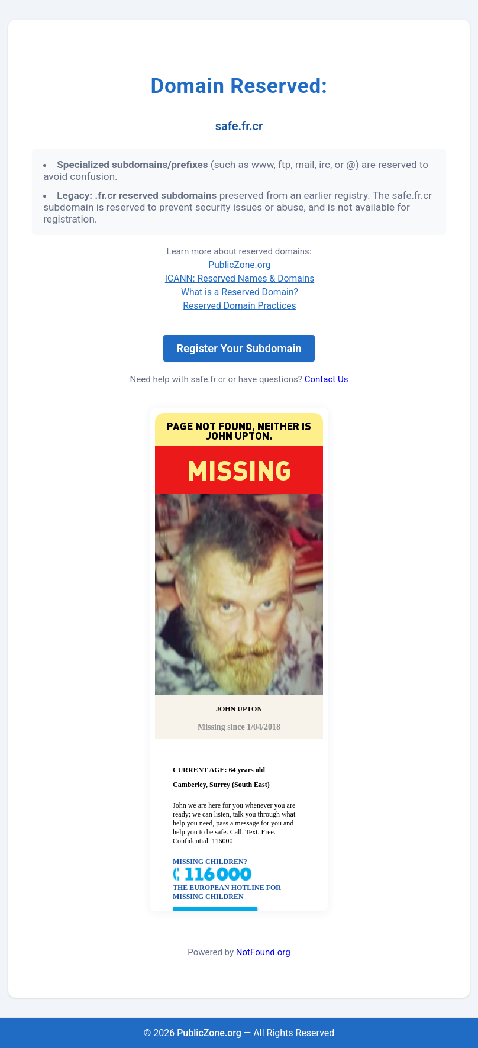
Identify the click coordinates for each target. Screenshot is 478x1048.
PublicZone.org (239, 264)
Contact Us (326, 379)
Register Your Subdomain (238, 348)
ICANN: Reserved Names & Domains (240, 278)
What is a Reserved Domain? (239, 292)
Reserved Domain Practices (239, 305)
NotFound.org (263, 952)
